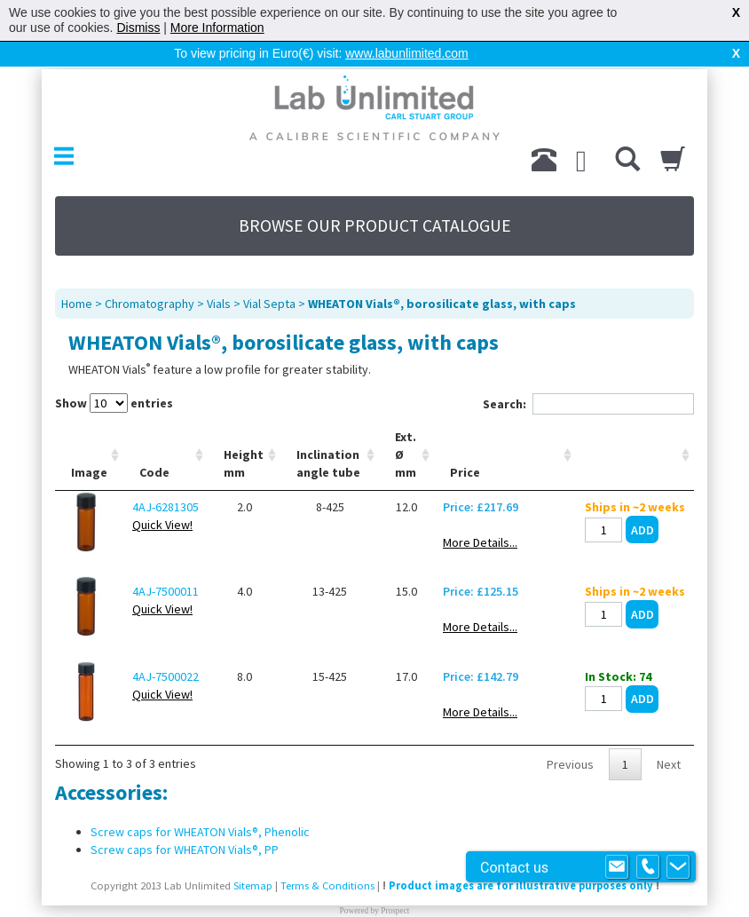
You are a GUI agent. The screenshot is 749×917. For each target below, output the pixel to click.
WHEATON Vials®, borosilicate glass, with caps (442, 275)
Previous (570, 736)
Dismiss (138, 27)
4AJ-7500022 (165, 648)
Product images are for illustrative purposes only (521, 857)
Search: (588, 375)
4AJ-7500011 (165, 563)
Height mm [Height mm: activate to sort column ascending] (244, 435)
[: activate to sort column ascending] (635, 426)
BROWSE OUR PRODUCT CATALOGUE (375, 197)
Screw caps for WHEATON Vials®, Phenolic (200, 803)
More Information (217, 27)
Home (76, 275)
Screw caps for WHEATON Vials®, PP (185, 821)
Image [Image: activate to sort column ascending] (89, 444)
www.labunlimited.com (407, 53)
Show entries (114, 374)
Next (669, 736)
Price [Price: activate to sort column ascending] (465, 444)
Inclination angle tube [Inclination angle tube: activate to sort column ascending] (328, 435)
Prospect (395, 882)
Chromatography (149, 275)
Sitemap (252, 857)
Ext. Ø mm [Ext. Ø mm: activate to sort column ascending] (405, 426)
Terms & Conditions (327, 857)
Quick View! (162, 496)
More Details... (480, 514)
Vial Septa (269, 275)
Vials (219, 275)
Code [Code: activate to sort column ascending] (154, 444)
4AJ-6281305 (165, 478)
